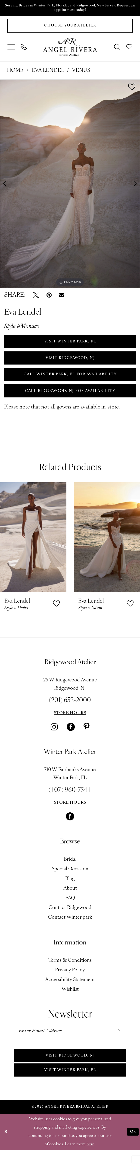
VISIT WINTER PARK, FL (70, 345)
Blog (70, 888)
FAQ (70, 908)
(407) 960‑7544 (70, 800)
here (90, 1158)
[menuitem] (11, 49)
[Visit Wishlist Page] (129, 49)
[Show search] (117, 49)
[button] (11, 49)
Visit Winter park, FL (70, 1084)
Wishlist (70, 999)
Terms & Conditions (70, 970)
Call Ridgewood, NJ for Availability (70, 400)
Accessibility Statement (70, 989)
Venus (81, 73)
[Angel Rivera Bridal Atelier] (70, 49)
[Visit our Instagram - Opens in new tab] (54, 737)
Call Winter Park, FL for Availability (70, 382)
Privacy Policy (70, 980)
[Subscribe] (117, 1041)
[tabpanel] (70, 186)
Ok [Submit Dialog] (132, 1146)
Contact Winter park (70, 927)
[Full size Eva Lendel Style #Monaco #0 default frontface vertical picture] (70, 186)
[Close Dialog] (6, 1145)
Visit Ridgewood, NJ (70, 1068)
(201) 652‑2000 (70, 710)
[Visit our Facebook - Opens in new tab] (71, 737)
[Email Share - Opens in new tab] (61, 297)
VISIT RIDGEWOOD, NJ (70, 363)
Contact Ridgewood (70, 917)
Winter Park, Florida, (59, 6)
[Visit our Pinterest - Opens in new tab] (86, 737)
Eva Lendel (47, 73)
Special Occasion (70, 879)
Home (15, 73)
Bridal (70, 869)
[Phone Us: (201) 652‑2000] (24, 49)
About (70, 898)
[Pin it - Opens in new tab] (49, 298)
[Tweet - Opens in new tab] (36, 298)
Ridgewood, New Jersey (111, 6)
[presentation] (33, 547)
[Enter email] (70, 1041)
